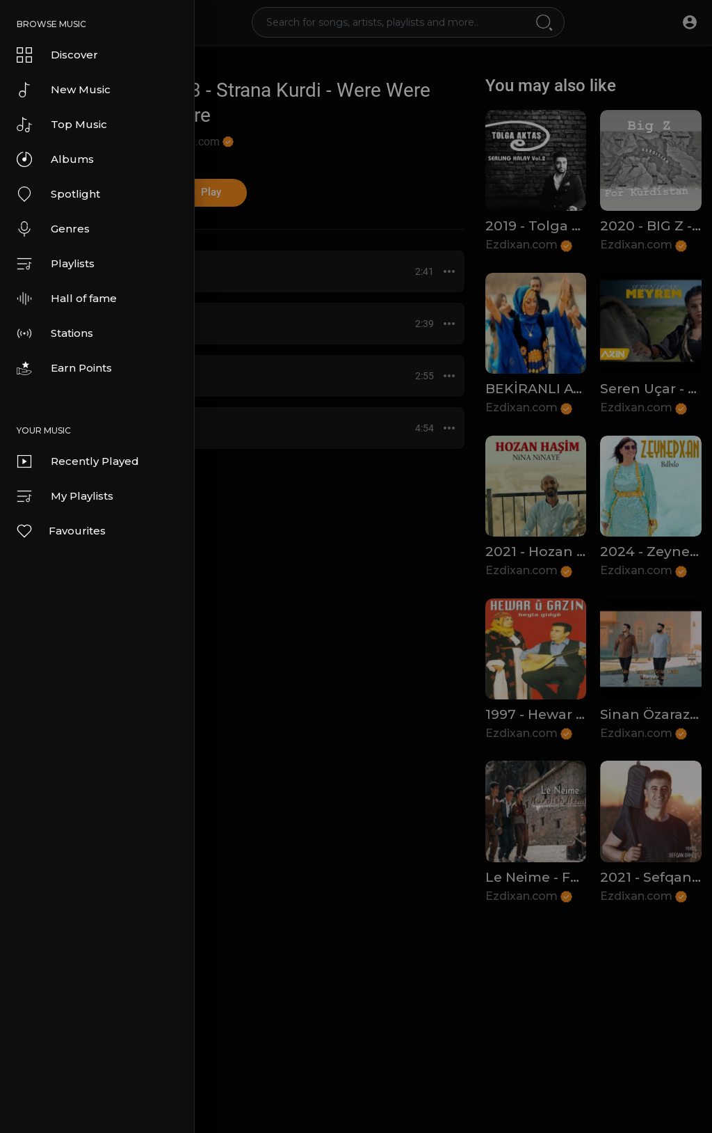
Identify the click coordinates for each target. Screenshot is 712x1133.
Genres (53, 229)
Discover (57, 55)
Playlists (56, 263)
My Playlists (65, 496)
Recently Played (78, 461)
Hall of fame (67, 298)
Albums (55, 159)
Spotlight (58, 194)
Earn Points (64, 368)
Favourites (60, 531)
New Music (64, 89)
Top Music (62, 124)
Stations (55, 333)
